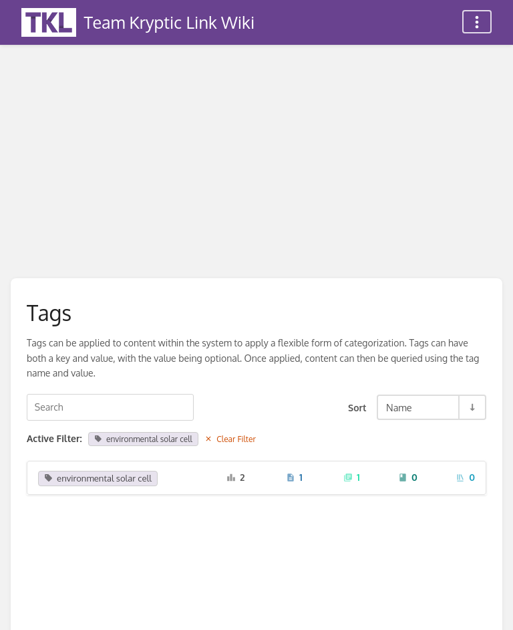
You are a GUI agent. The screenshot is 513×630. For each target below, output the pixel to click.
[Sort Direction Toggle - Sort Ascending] (471, 407)
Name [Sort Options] (399, 407)
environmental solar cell (143, 439)
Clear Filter (230, 439)
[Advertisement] (256, 145)
